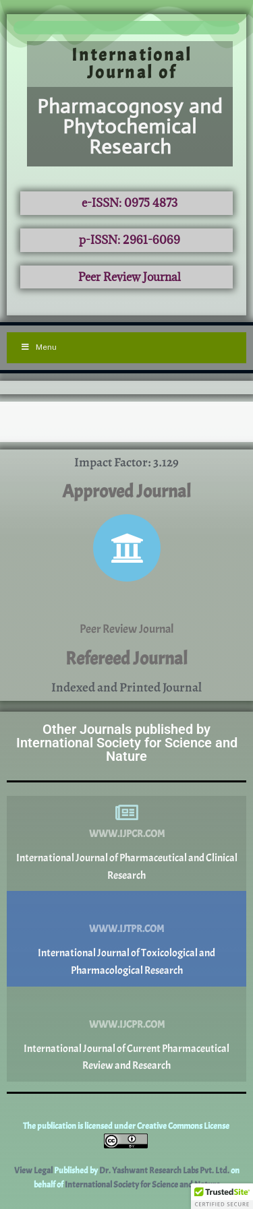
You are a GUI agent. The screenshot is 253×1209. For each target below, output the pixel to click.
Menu (38, 347)
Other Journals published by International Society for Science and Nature (126, 742)
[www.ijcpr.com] (127, 1003)
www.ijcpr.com (127, 1024)
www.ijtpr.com (126, 929)
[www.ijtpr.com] (127, 908)
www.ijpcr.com (127, 834)
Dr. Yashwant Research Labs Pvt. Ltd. (165, 1170)
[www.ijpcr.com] (127, 813)
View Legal (34, 1170)
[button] (222, 1196)
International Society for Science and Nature (142, 1184)
